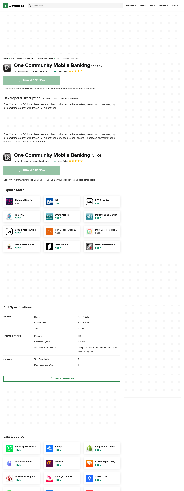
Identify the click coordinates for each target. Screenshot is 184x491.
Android (162, 6)
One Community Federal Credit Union (63, 98)
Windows (130, 6)
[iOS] (12, 58)
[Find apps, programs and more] (75, 5)
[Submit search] (30, 5)
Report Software (62, 378)
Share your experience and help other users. (73, 88)
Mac (142, 6)
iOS (151, 6)
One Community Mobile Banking (58, 65)
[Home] (5, 58)
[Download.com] (13, 5)
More (175, 5)
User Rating (70, 71)
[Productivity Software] (25, 58)
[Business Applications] (44, 58)
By (32, 71)
